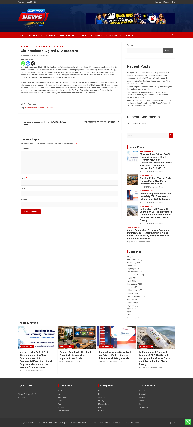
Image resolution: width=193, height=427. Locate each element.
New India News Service (42, 422)
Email (23, 189)
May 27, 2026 (145, 171)
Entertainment (66, 35)
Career (129, 266)
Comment (25, 148)
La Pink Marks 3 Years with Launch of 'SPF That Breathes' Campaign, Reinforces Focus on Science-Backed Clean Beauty (148, 95)
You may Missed (28, 322)
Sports (129, 312)
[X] (33, 63)
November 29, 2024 (28, 55)
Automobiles (35, 35)
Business (50, 35)
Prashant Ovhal (43, 55)
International (132, 284)
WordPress (134, 422)
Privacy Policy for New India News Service (71, 422)
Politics (130, 299)
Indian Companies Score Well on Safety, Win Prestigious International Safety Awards (155, 196)
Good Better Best (134, 275)
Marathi (166, 2)
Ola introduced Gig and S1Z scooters (39, 108)
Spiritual (130, 309)
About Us (21, 397)
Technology (57, 46)
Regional (130, 305)
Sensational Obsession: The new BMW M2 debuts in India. (45, 123)
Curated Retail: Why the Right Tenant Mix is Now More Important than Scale (156, 181)
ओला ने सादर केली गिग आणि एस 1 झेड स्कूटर (99, 122)
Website (24, 199)
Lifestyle (83, 35)
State (129, 315)
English (158, 2)
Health (129, 278)
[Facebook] (28, 63)
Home (22, 35)
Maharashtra (132, 290)
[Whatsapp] (23, 63)
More (128, 35)
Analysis (61, 391)
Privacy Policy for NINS (27, 394)
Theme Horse (104, 422)
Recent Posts (136, 147)
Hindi (173, 2)
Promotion (96, 35)
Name (24, 178)
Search (130, 45)
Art (128, 256)
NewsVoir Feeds (114, 35)
